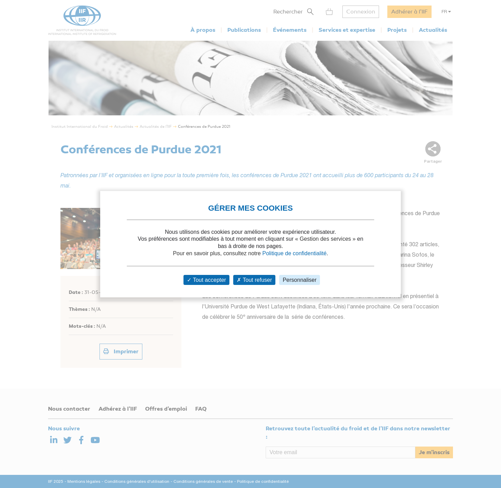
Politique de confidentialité (294, 253)
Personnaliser (299, 280)
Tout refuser (254, 280)
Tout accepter (206, 280)
